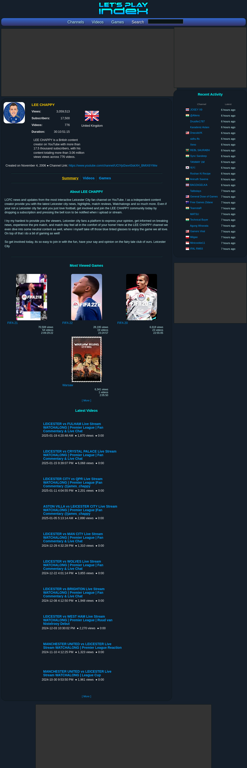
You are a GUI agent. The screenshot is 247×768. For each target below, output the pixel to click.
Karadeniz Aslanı (199, 127)
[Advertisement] (89, 62)
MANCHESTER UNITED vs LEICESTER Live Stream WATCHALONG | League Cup (77, 673)
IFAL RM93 (196, 248)
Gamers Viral (197, 231)
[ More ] (86, 400)
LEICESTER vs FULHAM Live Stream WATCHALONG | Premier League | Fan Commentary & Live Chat (73, 427)
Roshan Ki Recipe (200, 173)
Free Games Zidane (201, 202)
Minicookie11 (197, 242)
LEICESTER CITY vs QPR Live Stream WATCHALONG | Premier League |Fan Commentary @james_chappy (73, 482)
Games (105, 178)
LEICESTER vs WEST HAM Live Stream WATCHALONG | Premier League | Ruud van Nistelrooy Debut (77, 620)
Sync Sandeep (198, 155)
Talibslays (195, 190)
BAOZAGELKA (198, 184)
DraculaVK (196, 132)
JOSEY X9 (196, 109)
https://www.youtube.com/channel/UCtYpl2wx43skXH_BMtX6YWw (113, 165)
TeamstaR (196, 208)
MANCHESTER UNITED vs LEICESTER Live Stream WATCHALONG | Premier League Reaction (82, 645)
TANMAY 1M (197, 162)
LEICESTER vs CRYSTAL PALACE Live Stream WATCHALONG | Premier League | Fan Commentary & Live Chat (80, 455)
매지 (192, 167)
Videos (89, 178)
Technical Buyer (199, 219)
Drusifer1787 (197, 121)
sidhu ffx (194, 138)
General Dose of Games (204, 196)
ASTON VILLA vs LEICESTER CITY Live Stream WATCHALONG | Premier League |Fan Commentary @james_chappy (80, 510)
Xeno (193, 144)
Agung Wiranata (199, 225)
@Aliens (195, 115)
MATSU (194, 214)
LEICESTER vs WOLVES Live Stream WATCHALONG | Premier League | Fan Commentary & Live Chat (73, 565)
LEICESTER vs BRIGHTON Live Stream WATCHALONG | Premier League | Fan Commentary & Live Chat (73, 592)
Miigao (194, 237)
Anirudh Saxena (199, 179)
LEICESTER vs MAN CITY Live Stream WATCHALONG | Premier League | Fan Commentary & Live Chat (73, 537)
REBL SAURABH (200, 150)
